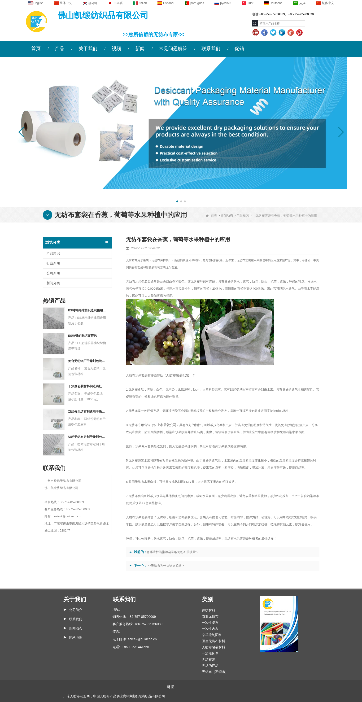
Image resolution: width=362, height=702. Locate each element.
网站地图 (75, 637)
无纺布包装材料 (213, 647)
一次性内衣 (210, 629)
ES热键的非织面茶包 (82, 335)
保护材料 (208, 610)
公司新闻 (53, 273)
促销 (239, 48)
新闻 (140, 48)
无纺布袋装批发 (177, 375)
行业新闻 (53, 263)
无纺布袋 (208, 659)
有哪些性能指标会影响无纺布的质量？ (173, 552)
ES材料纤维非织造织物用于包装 (87, 310)
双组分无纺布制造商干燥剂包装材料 (87, 411)
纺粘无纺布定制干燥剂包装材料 (87, 437)
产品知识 (242, 215)
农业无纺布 (210, 616)
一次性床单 (210, 653)
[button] (177, 201)
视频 (116, 48)
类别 (207, 599)
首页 (36, 48)
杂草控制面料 (212, 635)
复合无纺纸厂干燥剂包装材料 (87, 361)
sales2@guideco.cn (142, 639)
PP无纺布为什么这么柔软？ (165, 565)
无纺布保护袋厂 (161, 260)
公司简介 (75, 610)
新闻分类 (53, 283)
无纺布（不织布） (215, 672)
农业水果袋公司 (164, 425)
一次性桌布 (210, 622)
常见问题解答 (173, 48)
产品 (59, 48)
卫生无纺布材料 (213, 641)
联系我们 (210, 48)
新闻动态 (227, 215)
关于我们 (88, 48)
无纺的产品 (210, 665)
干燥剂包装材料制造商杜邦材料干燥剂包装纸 (87, 386)
